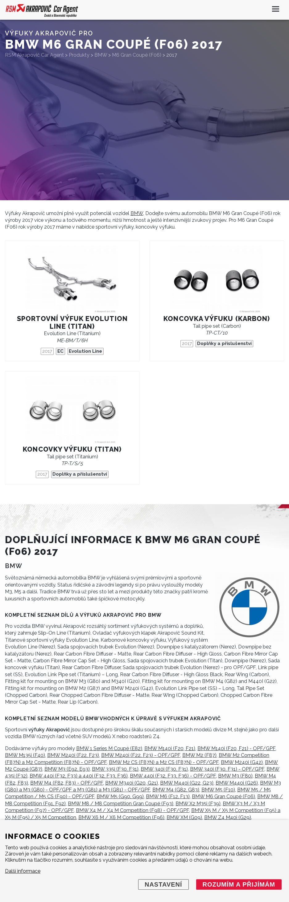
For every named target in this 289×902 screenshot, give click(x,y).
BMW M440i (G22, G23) (186, 783)
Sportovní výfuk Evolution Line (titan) (72, 322)
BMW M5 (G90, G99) (120, 796)
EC (60, 351)
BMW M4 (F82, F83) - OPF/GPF (66, 783)
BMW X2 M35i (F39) (198, 804)
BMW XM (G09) (184, 817)
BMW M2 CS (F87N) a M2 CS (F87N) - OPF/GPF (164, 762)
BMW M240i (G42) (242, 762)
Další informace (22, 871)
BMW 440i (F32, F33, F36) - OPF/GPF (173, 776)
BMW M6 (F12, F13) (168, 796)
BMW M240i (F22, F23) (73, 755)
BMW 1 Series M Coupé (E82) (109, 748)
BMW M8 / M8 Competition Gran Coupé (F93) (120, 804)
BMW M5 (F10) (218, 790)
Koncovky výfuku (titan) (72, 449)
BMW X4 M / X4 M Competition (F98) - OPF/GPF (132, 810)
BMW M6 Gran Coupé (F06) (223, 796)
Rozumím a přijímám (239, 884)
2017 (47, 351)
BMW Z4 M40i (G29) (227, 817)
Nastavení (163, 884)
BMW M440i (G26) (237, 783)
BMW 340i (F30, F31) (164, 769)
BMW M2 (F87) (199, 755)
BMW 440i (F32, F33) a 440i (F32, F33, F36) (79, 776)
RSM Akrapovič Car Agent (34, 55)
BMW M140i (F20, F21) (169, 748)
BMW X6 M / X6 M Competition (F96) (121, 817)
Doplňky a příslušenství (224, 343)
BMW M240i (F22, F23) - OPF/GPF (140, 755)
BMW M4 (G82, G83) (175, 790)
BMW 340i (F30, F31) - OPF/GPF (227, 769)
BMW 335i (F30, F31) (115, 769)
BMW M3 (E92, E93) (67, 769)
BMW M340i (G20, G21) (131, 783)
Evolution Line (85, 351)
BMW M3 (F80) (235, 776)
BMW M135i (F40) (25, 755)
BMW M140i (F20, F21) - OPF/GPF (236, 748)
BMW (136, 213)
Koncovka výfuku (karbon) (216, 319)
